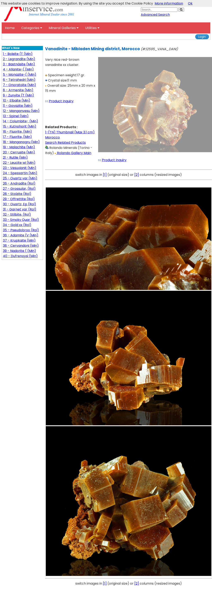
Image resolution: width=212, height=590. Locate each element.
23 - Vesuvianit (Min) (19, 167)
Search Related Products (65, 142)
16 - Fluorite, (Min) (17, 131)
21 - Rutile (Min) (15, 157)
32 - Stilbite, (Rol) (17, 214)
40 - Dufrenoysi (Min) (20, 256)
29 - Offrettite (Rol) (19, 199)
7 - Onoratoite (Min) (19, 85)
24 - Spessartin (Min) (20, 173)
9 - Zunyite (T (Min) (18, 95)
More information (169, 3)
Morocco (52, 137)
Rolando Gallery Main (73, 153)
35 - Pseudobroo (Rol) (21, 230)
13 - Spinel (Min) (16, 116)
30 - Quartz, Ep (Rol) (19, 204)
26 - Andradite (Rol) (19, 183)
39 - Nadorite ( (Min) (19, 250)
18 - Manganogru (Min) (21, 142)
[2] (136, 174)
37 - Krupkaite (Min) (19, 240)
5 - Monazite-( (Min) (19, 74)
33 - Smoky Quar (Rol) (21, 219)
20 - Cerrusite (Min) (19, 152)
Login (202, 37)
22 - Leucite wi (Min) (19, 162)
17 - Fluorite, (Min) (17, 136)
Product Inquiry (61, 101)
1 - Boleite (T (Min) (18, 53)
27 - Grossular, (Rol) (19, 188)
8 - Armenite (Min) (18, 90)
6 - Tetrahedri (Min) (19, 79)
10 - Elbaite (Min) (16, 100)
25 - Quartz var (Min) (20, 178)
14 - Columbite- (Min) (20, 121)
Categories (31, 28)
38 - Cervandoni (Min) (21, 245)
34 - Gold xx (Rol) (17, 225)
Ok (190, 3)
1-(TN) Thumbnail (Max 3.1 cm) (70, 132)
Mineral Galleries (63, 28)
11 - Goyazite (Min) (18, 105)
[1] (105, 174)
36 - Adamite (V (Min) (20, 235)
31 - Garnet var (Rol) (19, 209)
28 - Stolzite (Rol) (17, 193)
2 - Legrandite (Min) (19, 59)
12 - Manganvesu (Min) (21, 110)
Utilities (92, 28)
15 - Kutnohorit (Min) (19, 126)
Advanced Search (155, 14)
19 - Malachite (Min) (19, 147)
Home (10, 28)
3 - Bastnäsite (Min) (19, 64)
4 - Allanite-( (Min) (18, 69)
